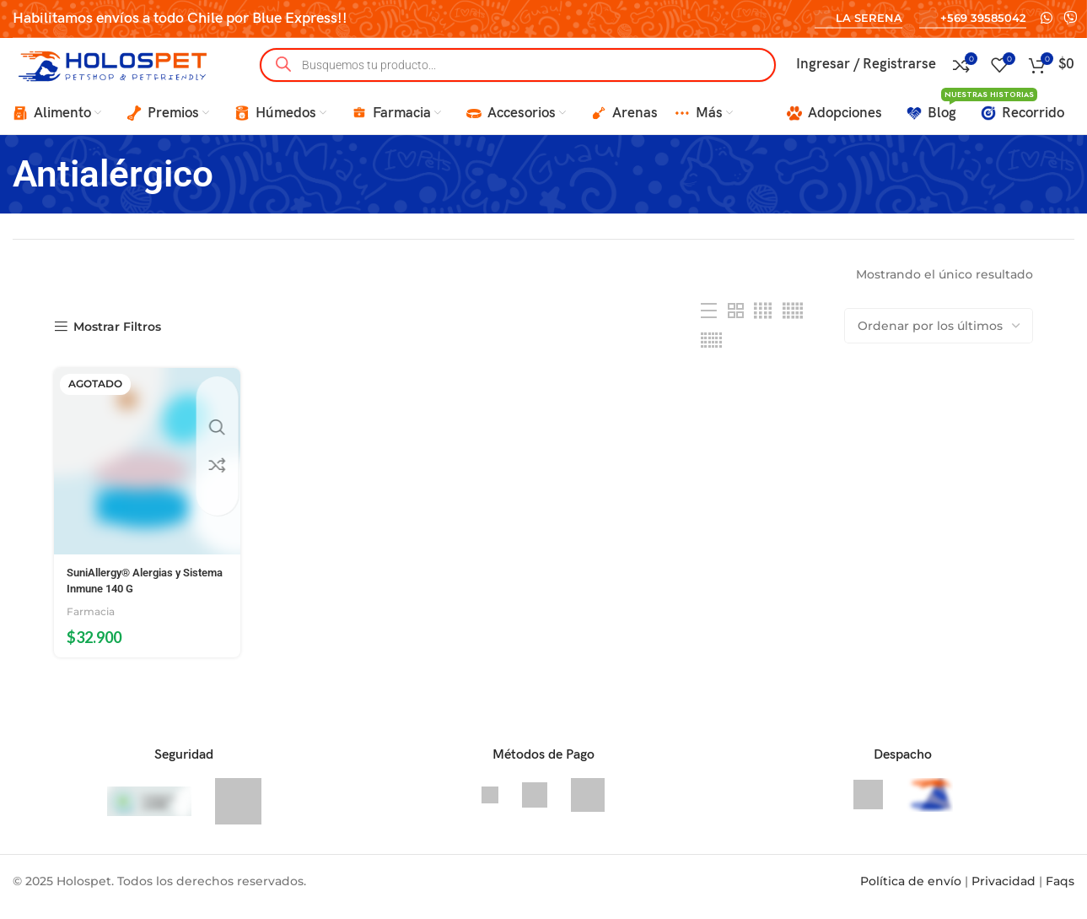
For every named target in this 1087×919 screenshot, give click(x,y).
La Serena (858, 18)
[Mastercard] (588, 805)
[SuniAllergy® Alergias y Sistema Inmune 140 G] (141, 478)
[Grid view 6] (711, 362)
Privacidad (1003, 892)
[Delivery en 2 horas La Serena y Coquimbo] (929, 805)
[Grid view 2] (736, 332)
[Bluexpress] (869, 805)
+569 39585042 (972, 18)
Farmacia (93, 623)
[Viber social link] (1070, 18)
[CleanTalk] (151, 811)
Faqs (1060, 892)
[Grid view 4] (763, 332)
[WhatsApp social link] (1046, 18)
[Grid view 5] (793, 332)
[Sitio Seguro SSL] (238, 811)
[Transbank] (536, 805)
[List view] (709, 332)
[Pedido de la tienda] (938, 347)
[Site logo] (118, 75)
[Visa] (491, 805)
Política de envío (910, 892)
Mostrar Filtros (117, 349)
